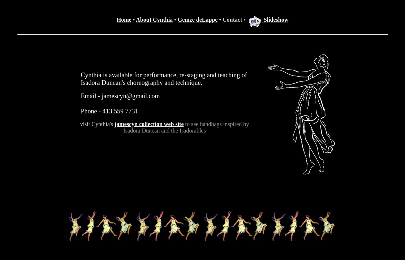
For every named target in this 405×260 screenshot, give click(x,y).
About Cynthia (154, 20)
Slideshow (268, 20)
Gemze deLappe (198, 20)
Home (124, 20)
